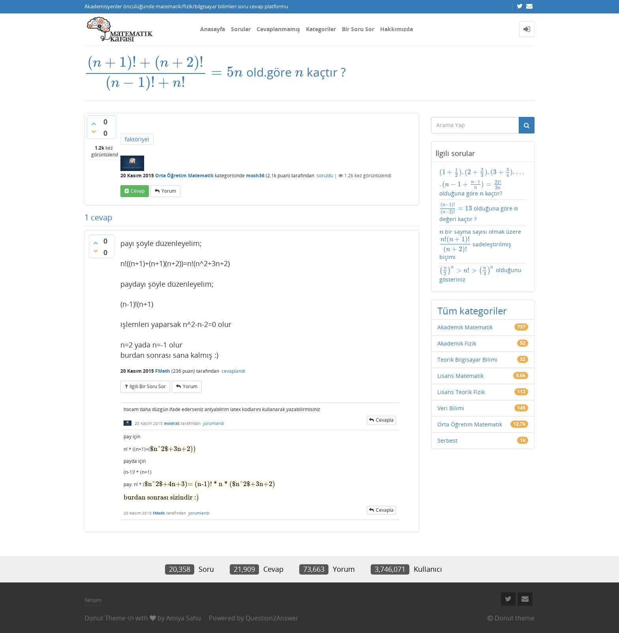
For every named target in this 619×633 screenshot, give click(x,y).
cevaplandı (233, 371)
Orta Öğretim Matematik (184, 175)
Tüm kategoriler (472, 310)
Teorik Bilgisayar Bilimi (467, 359)
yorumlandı (213, 423)
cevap (137, 191)
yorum (168, 191)
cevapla (385, 420)
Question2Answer (272, 618)
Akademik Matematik (465, 327)
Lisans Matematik (460, 375)
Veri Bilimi (450, 408)
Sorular (241, 29)
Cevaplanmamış (278, 29)
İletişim (92, 599)
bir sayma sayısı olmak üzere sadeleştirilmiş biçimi (480, 244)
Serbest (447, 440)
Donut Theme (105, 618)
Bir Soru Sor (358, 29)
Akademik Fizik (456, 343)
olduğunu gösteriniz (480, 274)
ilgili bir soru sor (147, 386)
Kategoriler (321, 29)
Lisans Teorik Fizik (461, 392)
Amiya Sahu (183, 618)
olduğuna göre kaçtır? (483, 182)
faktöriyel (137, 139)
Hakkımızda (396, 29)
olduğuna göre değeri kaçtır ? (478, 212)
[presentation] (163, 72)
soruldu (325, 175)
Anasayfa (212, 29)
